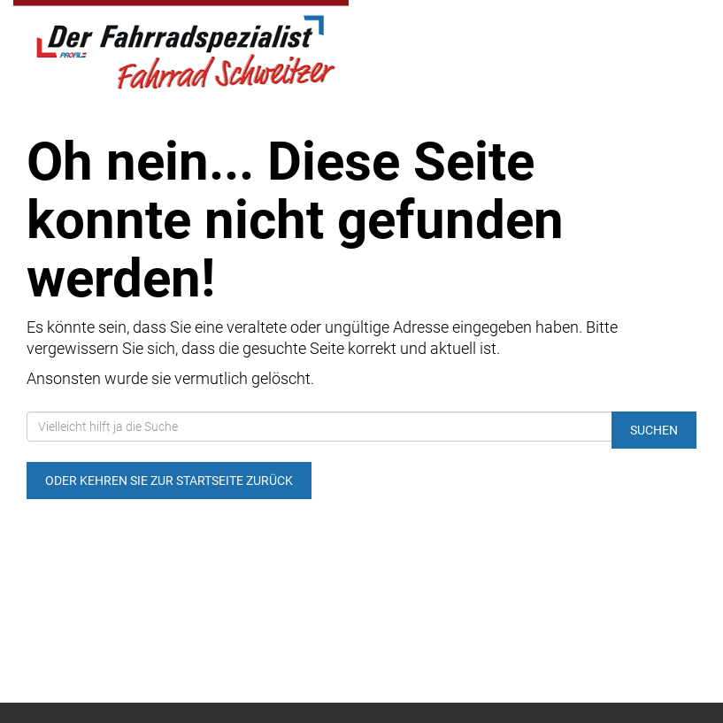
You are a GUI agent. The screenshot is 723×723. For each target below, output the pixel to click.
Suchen (654, 430)
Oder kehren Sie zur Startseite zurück (169, 480)
